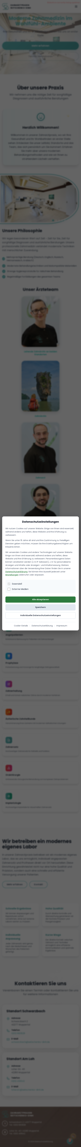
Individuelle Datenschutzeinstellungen (40, 615)
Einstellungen (11, 575)
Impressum (61, 625)
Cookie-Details (21, 625)
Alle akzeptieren (40, 599)
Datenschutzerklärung (16, 571)
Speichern (40, 607)
